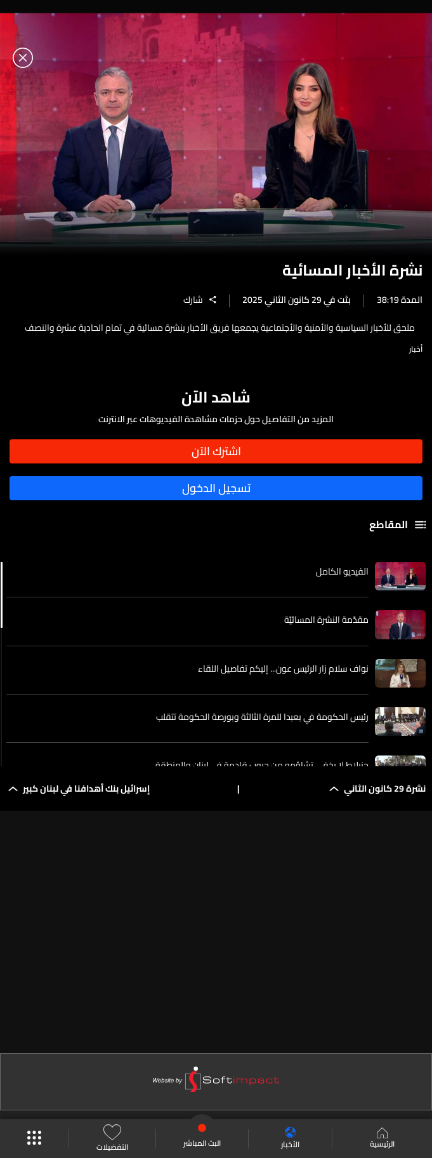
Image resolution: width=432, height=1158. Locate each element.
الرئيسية (382, 1139)
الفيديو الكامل (342, 571)
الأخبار (290, 1138)
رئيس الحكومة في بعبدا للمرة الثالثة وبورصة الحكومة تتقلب (262, 717)
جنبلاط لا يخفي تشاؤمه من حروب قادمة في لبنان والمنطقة (262, 765)
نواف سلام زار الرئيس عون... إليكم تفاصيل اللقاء (283, 668)
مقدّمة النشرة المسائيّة (326, 619)
